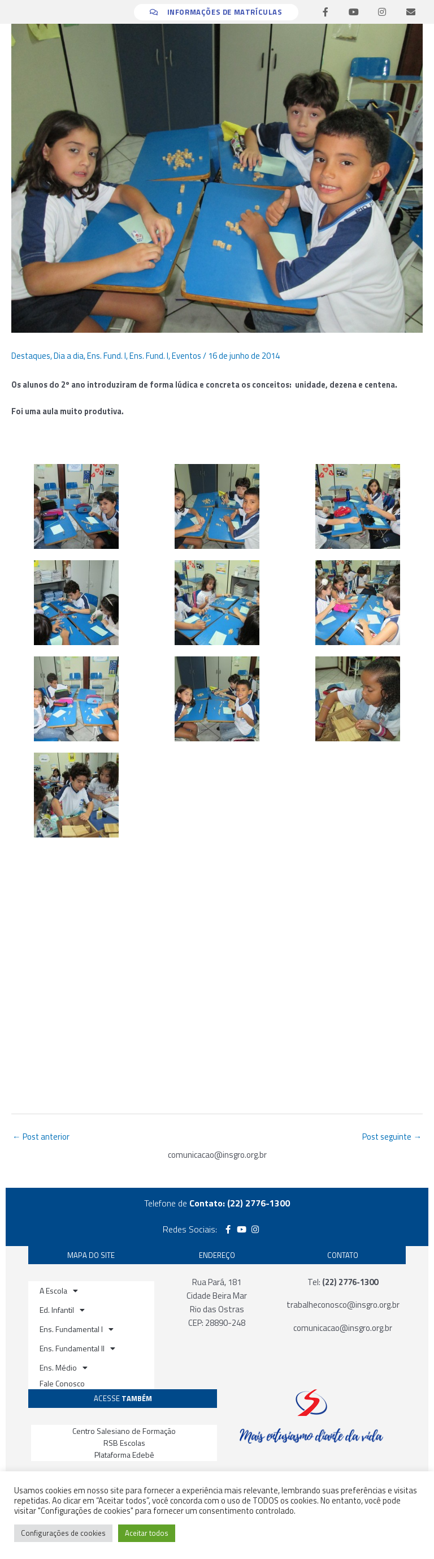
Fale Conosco (62, 1383)
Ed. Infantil (62, 1310)
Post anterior (41, 1136)
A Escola (59, 1290)
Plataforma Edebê (124, 1455)
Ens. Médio (64, 1367)
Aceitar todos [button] (146, 1533)
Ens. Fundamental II (77, 1348)
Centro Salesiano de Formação (124, 1431)
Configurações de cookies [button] (63, 1533)
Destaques (30, 355)
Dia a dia (69, 355)
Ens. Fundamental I (77, 1329)
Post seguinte (392, 1136)
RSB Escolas (124, 1443)
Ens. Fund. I (106, 355)
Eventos (186, 355)
